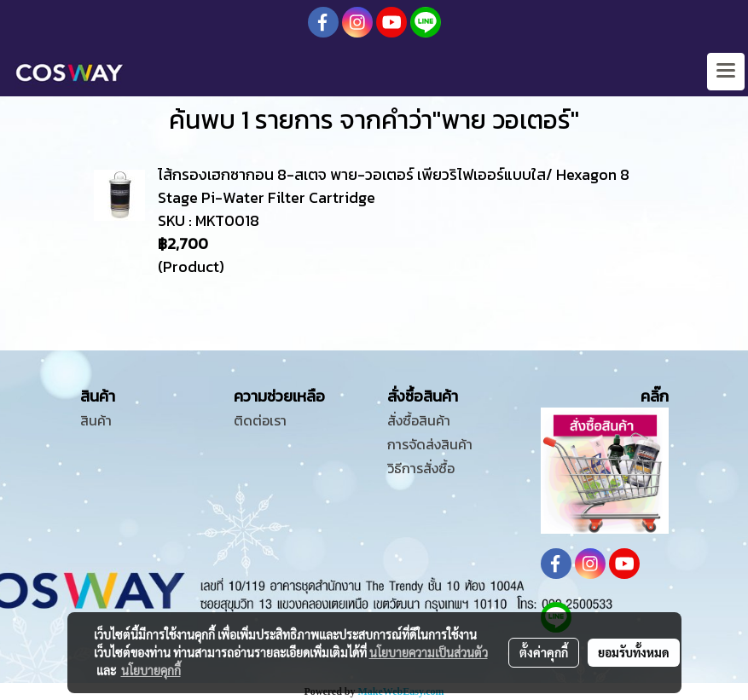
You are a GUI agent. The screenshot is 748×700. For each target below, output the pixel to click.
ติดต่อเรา (260, 420)
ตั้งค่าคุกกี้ (543, 652)
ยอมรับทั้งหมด (634, 652)
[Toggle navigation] (726, 71)
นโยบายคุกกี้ (151, 670)
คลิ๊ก (655, 396)
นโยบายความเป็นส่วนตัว (428, 652)
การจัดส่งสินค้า (430, 444)
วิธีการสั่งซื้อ (421, 468)
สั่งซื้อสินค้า (418, 420)
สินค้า (96, 420)
